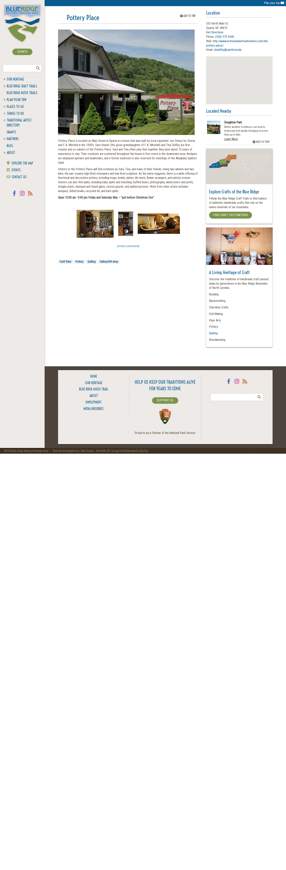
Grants (11, 132)
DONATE (22, 51)
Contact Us (19, 177)
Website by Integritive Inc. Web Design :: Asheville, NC (82, 450)
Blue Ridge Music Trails (22, 93)
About (11, 152)
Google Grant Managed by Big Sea (130, 450)
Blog (10, 146)
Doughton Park (233, 122)
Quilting (92, 261)
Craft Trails (65, 261)
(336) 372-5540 (224, 37)
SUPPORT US (165, 400)
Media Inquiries (94, 409)
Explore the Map (22, 163)
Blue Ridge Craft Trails (22, 86)
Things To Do (15, 113)
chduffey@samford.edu (228, 50)
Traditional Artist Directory (19, 122)
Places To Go (15, 106)
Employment (94, 402)
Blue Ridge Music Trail (93, 389)
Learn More (231, 139)
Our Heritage (15, 79)
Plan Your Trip (17, 100)
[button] (239, 76)
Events (16, 170)
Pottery (79, 261)
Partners (13, 139)
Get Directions (214, 32)
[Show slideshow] (128, 246)
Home (93, 376)
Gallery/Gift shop (109, 261)
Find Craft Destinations (230, 215)
